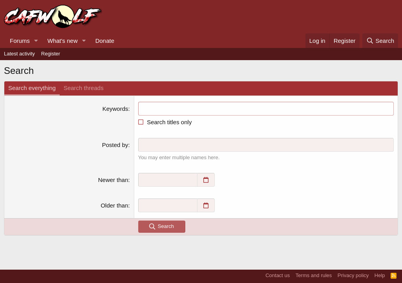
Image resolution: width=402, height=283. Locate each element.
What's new (63, 40)
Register (50, 54)
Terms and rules (314, 275)
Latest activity (19, 54)
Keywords (115, 108)
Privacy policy (353, 275)
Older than (114, 205)
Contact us (277, 275)
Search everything (32, 88)
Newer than (113, 179)
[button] (36, 40)
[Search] (380, 40)
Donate (104, 40)
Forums (20, 40)
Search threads (84, 88)
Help (380, 275)
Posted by (115, 145)
